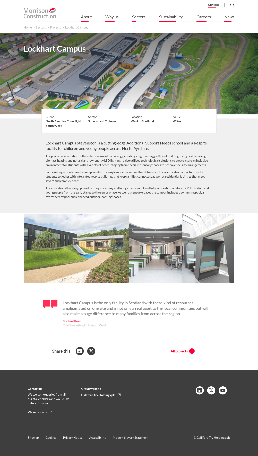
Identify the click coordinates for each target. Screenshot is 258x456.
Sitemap (33, 437)
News (229, 16)
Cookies (51, 437)
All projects (179, 351)
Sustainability (171, 16)
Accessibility (97, 437)
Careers (203, 16)
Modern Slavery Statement (131, 437)
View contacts (37, 412)
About (86, 16)
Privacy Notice (72, 437)
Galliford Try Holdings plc (98, 395)
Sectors (138, 16)
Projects (55, 27)
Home (28, 27)
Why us (111, 16)
